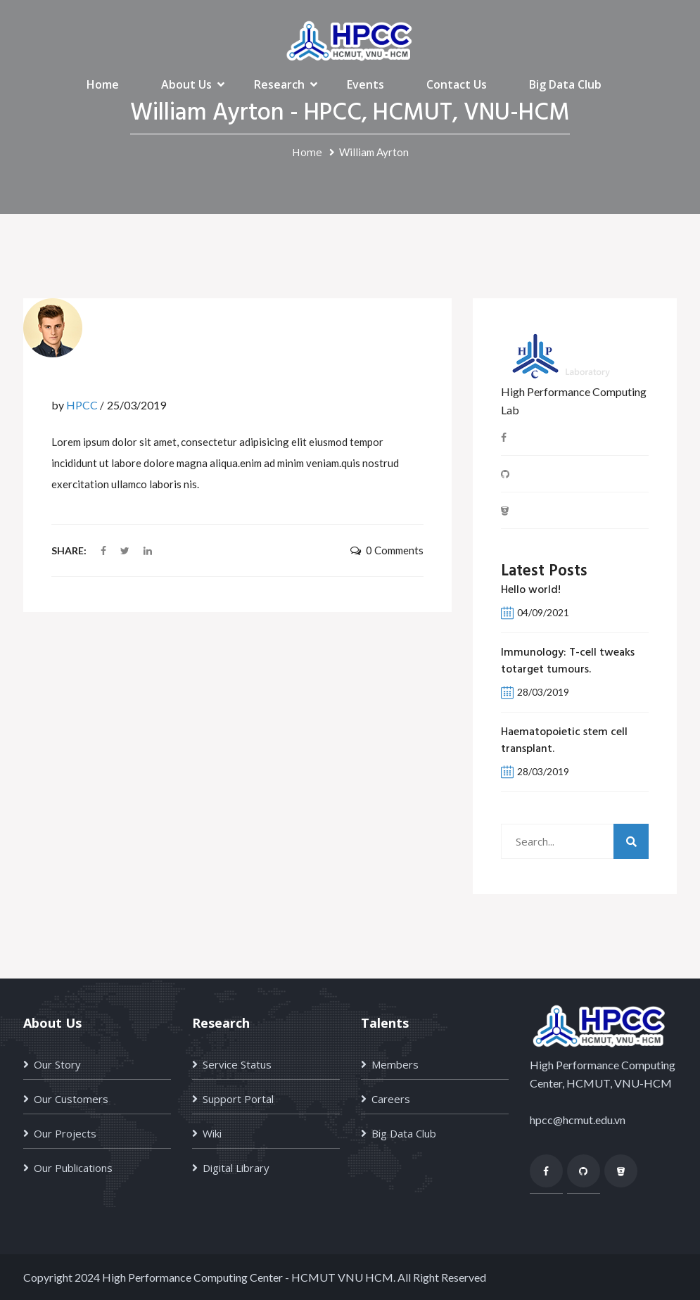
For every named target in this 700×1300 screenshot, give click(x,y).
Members (395, 1064)
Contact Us (456, 84)
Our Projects (65, 1133)
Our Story (57, 1064)
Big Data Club (565, 84)
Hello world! (531, 590)
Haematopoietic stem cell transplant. (564, 741)
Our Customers (71, 1099)
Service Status (237, 1064)
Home (103, 84)
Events (365, 84)
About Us (186, 84)
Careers (390, 1099)
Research (279, 84)
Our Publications (73, 1168)
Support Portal (238, 1099)
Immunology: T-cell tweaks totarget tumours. (568, 661)
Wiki (212, 1133)
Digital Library (236, 1168)
